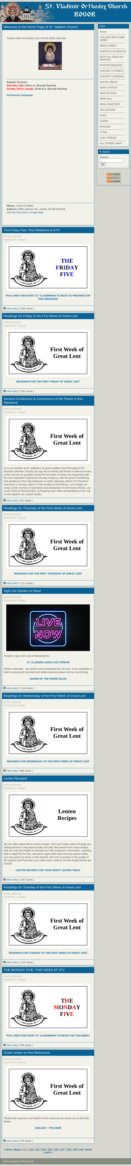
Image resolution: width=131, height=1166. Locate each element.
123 (37, 1149)
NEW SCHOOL (108, 93)
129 (75, 1149)
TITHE (103, 132)
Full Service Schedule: (20, 95)
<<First (8, 1149)
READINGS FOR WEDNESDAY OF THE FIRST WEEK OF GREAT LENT (48, 761)
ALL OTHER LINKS (111, 143)
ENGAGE (105, 126)
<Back (17, 1149)
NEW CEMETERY (110, 104)
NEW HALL (106, 98)
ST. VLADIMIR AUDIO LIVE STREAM (48, 662)
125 (50, 1149)
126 (56, 1149)
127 (62, 1149)
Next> (88, 1149)
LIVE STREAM (108, 137)
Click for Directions (17, 212)
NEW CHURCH (108, 87)
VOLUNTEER (107, 109)
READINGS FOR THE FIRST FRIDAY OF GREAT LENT (48, 381)
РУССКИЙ (55, 1128)
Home (103, 31)
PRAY (103, 115)
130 (81, 1149)
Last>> (48, 1152)
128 (69, 1149)
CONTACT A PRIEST (112, 70)
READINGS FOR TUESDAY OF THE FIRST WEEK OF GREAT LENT (48, 952)
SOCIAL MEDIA (109, 82)
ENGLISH (40, 1128)
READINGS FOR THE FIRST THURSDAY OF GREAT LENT (48, 573)
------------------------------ (112, 34)
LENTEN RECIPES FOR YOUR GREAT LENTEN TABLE (48, 870)
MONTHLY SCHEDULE (113, 51)
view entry (10, 308)
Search (104, 151)
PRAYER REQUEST (111, 65)
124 (43, 1149)
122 (31, 1149)
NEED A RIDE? (108, 45)
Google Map (36, 212)
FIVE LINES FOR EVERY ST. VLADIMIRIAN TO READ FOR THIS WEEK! (48, 1035)
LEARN (104, 121)
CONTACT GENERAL (112, 76)
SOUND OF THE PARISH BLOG (48, 678)
